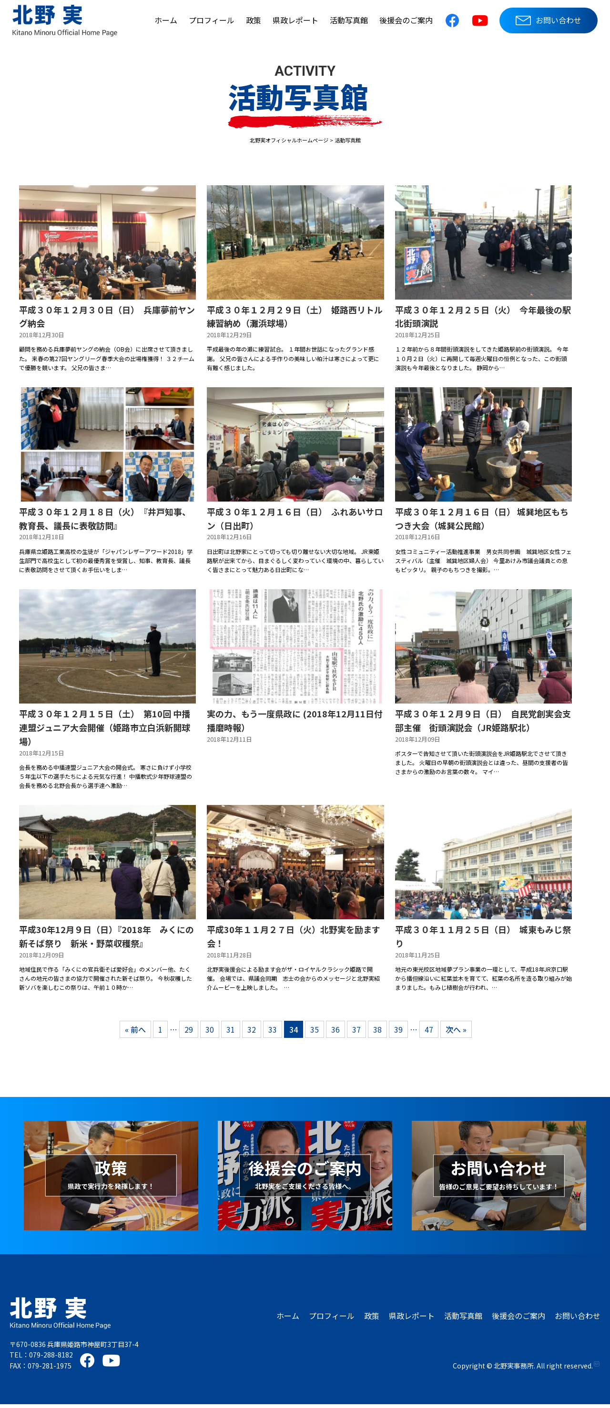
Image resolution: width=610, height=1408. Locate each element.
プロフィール (211, 20)
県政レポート (295, 20)
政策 (253, 20)
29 (188, 1033)
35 (314, 1033)
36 (335, 1033)
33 (272, 1033)
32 (251, 1033)
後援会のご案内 (406, 20)
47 (429, 1033)
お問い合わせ (548, 20)
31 (230, 1033)
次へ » (456, 1033)
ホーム (165, 20)
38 (377, 1033)
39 (398, 1033)
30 (209, 1033)
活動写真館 (349, 20)
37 (356, 1033)
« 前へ (135, 1033)
